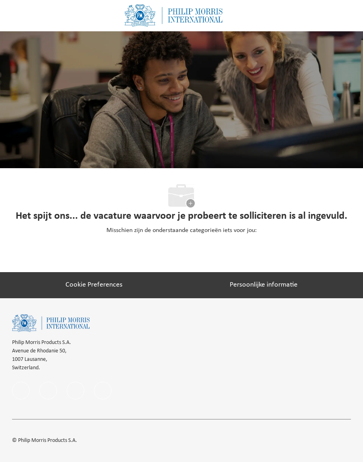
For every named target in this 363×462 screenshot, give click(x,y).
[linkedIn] (48, 390)
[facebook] (21, 390)
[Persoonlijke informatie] (264, 285)
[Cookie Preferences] (93, 285)
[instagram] (75, 390)
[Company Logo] (173, 15)
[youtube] (103, 390)
